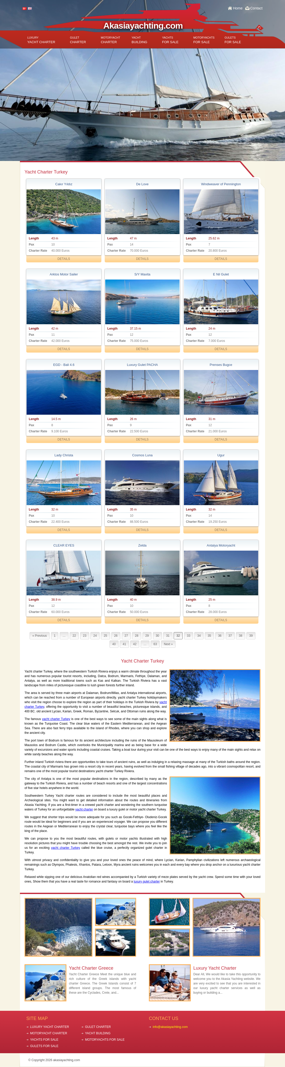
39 (251, 635)
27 (126, 635)
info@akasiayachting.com (170, 1027)
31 (167, 635)
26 (115, 635)
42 (134, 644)
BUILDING (139, 40)
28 (136, 635)
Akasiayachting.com (143, 25)
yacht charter (84, 809)
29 (147, 635)
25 (105, 635)
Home (237, 8)
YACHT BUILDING (98, 1033)
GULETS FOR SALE (44, 1046)
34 (198, 635)
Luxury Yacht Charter (214, 968)
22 (74, 635)
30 (157, 635)
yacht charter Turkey (56, 719)
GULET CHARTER (98, 1027)
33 (188, 635)
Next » (168, 644)
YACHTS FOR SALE (44, 1039)
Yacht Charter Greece (91, 968)
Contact (256, 8)
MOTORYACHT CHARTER (48, 1033)
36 (219, 635)
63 (155, 644)
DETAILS (63, 259)
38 (240, 635)
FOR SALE (170, 40)
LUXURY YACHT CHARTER (49, 1027)
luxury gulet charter (147, 881)
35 (209, 635)
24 (95, 635)
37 (230, 635)
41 (124, 644)
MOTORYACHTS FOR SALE (105, 1039)
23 (84, 635)
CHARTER (78, 40)
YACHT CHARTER (41, 40)
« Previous (39, 635)
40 (114, 644)
